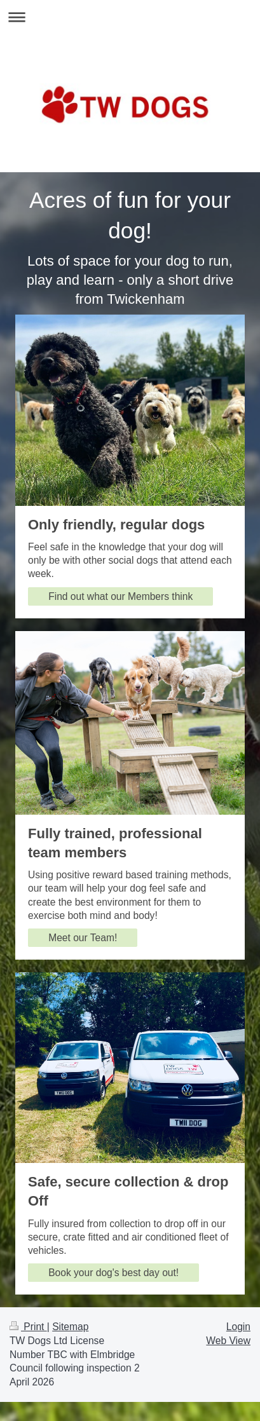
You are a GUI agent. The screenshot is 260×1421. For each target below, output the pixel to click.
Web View (228, 1340)
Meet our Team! (82, 937)
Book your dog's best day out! (113, 1272)
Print (28, 1326)
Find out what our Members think (120, 596)
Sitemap (70, 1326)
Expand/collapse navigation (130, 17)
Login (238, 1326)
